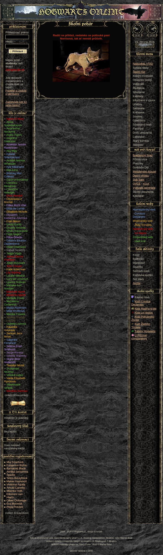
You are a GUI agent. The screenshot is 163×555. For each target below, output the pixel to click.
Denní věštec (141, 175)
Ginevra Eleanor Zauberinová (15, 242)
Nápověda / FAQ (143, 63)
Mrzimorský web (143, 220)
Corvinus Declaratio (139, 215)
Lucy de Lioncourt (17, 278)
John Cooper (14, 266)
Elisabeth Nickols (16, 211)
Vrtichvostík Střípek (12, 386)
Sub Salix (138, 179)
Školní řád (139, 71)
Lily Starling (13, 272)
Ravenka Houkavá (10, 328)
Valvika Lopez (14, 375)
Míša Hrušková (15, 311)
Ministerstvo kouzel (144, 171)
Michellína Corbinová (11, 303)
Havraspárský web (144, 209)
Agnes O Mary (15, 118)
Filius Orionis (14, 237)
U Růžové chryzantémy (139, 337)
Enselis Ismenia (16, 227)
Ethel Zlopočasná (17, 230)
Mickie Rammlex (16, 307)
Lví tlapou (141, 233)
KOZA (146, 184)
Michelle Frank (15, 298)
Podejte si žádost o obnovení (15, 92)
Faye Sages (13, 234)
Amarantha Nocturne (12, 130)
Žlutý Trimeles (143, 224)
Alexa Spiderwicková (13, 123)
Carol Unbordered (17, 179)
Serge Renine (14, 352)
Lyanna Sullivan (16, 282)
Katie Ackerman (16, 269)
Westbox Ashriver (17, 391)
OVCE (137, 183)
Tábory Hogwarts (145, 331)
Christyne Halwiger (11, 191)
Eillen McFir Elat (16, 205)
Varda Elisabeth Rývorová (14, 380)
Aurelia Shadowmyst (12, 155)
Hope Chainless (16, 246)
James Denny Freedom (13, 258)
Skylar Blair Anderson (12, 360)
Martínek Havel (15, 291)
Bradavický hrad (143, 155)
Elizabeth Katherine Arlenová (15, 216)
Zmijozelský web (143, 237)
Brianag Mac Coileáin (13, 175)
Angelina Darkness (10, 139)
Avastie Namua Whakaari (14, 162)
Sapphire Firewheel (10, 341)
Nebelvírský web (143, 229)
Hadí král (140, 241)
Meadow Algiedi (16, 294)
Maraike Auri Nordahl (13, 287)
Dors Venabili (14, 195)
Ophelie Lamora (16, 323)
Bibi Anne (12, 170)
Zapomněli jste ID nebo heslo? (16, 103)
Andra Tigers (14, 134)
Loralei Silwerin (15, 275)
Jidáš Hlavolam (15, 262)
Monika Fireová (15, 314)
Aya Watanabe (15, 166)
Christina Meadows (10, 184)
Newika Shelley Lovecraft (14, 319)
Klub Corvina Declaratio (140, 303)
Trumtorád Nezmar (11, 370)
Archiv (137, 283)
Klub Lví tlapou (144, 312)
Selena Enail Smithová (13, 348)
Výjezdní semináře (144, 187)
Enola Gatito (13, 224)
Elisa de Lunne (15, 208)
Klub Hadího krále (146, 308)
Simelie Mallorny (16, 355)
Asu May (11, 150)
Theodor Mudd (15, 365)
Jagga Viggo (14, 253)
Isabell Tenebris (15, 250)
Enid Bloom (13, 221)
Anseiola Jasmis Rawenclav (15, 146)
